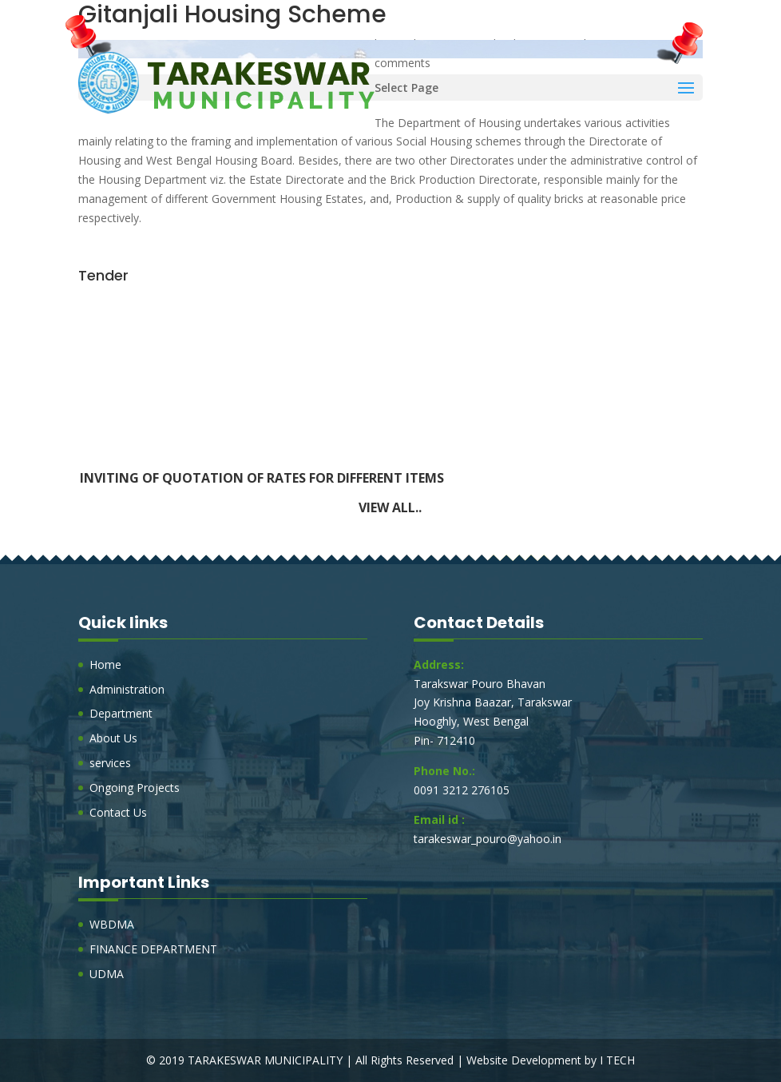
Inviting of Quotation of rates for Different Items (262, 480)
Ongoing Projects (134, 787)
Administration (127, 689)
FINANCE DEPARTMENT (153, 949)
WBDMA (111, 924)
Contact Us (118, 812)
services (110, 762)
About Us (113, 738)
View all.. (390, 507)
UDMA (106, 973)
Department (121, 713)
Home (105, 664)
